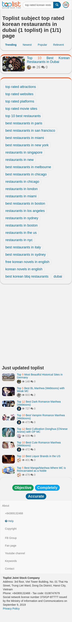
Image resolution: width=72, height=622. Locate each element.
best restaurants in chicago (26, 174)
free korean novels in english (27, 262)
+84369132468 (14, 513)
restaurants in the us (21, 233)
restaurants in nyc (19, 240)
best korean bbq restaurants (26, 276)
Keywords (11, 560)
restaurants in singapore (23, 152)
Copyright (11, 528)
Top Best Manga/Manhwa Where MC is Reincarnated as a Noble (41, 469)
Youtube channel (15, 553)
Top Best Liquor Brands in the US (38, 456)
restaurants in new (19, 160)
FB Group (11, 537)
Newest (27, 44)
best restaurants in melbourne (28, 167)
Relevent (58, 44)
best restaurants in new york (27, 145)
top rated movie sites (21, 109)
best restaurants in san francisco (30, 130)
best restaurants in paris (23, 123)
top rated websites (19, 94)
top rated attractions (20, 87)
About (5, 505)
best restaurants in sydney (25, 254)
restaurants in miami (20, 196)
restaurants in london (21, 189)
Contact (9, 568)
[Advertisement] (36, 326)
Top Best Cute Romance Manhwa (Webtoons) (39, 444)
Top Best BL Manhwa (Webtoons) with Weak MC (41, 390)
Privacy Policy (11, 608)
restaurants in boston (21, 225)
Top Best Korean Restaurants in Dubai (48, 60)
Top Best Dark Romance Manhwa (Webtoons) (39, 403)
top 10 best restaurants (23, 116)
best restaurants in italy (23, 247)
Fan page (10, 545)
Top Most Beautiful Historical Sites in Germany (40, 376)
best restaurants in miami (24, 138)
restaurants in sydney (21, 218)
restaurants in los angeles (25, 211)
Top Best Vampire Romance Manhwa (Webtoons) (41, 417)
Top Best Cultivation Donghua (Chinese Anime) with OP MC (42, 430)
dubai (58, 276)
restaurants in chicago (22, 182)
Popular (42, 44)
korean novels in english (23, 269)
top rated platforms (19, 101)
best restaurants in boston (25, 203)
